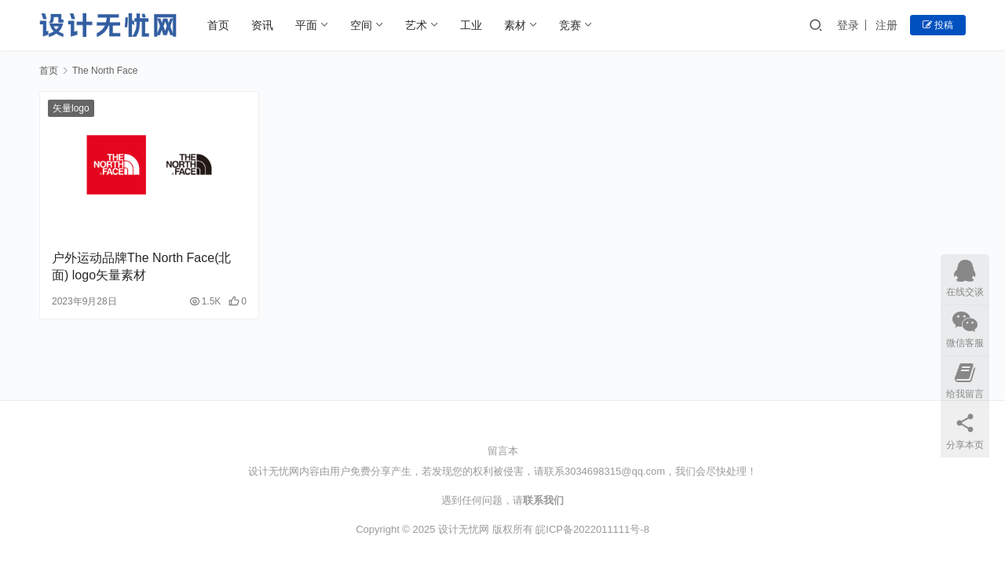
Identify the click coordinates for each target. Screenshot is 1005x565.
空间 (361, 25)
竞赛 (570, 25)
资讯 (262, 25)
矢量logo (71, 108)
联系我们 (543, 500)
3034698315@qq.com (615, 471)
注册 (886, 25)
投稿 (938, 25)
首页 (218, 25)
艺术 (416, 25)
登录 (848, 25)
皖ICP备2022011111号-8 (592, 529)
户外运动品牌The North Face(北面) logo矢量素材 (141, 266)
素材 (515, 25)
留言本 (503, 451)
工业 (471, 25)
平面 (306, 25)
